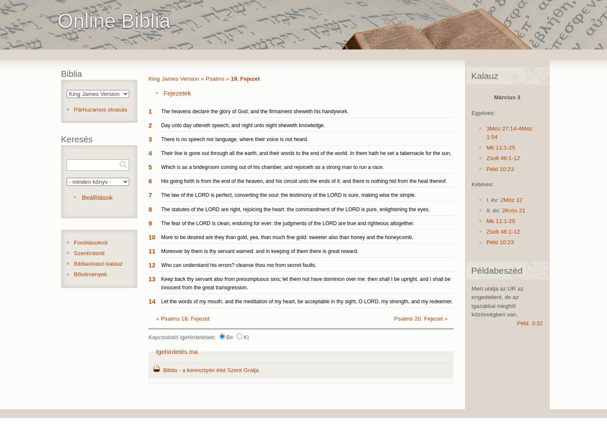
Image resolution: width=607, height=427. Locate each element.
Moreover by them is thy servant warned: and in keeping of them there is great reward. (259, 251)
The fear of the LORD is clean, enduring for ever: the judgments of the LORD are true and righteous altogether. (288, 223)
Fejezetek (177, 93)
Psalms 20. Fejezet (418, 318)
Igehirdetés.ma (177, 351)
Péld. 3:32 (530, 323)
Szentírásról (89, 253)
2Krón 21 (513, 210)
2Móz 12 (512, 200)
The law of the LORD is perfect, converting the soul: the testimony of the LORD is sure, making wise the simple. (288, 195)
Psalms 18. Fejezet (185, 318)
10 (152, 237)
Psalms (215, 79)
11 (152, 251)
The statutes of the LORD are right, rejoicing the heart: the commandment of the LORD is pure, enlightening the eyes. (295, 209)
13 (152, 279)
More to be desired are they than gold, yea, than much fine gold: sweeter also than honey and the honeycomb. (287, 237)
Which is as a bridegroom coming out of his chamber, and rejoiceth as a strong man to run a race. (272, 167)
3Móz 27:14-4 (503, 128)
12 (152, 265)
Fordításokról (90, 242)
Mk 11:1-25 (500, 147)
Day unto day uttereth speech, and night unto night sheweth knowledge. (243, 125)
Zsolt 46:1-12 (503, 158)
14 (152, 301)
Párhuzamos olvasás (100, 109)
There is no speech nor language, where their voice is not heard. (235, 139)
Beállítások (97, 197)
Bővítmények (90, 274)
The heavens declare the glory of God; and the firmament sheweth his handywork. (255, 111)
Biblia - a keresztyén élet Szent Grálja (211, 370)
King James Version (174, 79)
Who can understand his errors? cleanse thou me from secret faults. (239, 265)
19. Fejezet (245, 79)
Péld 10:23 (500, 169)
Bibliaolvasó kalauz (98, 264)
